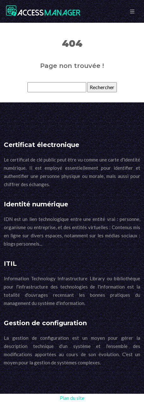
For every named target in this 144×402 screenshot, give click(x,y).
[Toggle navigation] (132, 11)
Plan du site (72, 398)
